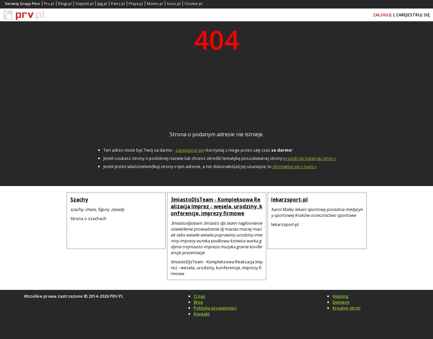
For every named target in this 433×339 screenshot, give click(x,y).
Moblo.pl (155, 3)
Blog (198, 302)
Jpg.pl (102, 3)
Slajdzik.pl (85, 3)
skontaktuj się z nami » (294, 166)
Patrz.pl (118, 3)
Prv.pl (49, 3)
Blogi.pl (65, 3)
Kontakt (202, 314)
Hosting (340, 296)
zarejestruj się (190, 150)
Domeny (341, 302)
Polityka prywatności (215, 308)
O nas (199, 296)
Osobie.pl (193, 3)
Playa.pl (136, 3)
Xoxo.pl (174, 3)
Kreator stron (346, 308)
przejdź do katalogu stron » (309, 158)
